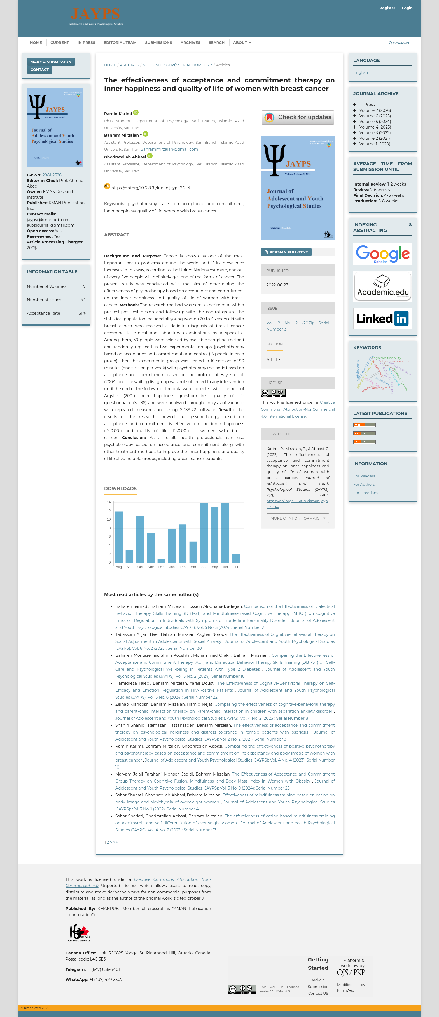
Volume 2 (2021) (373, 138)
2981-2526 (52, 174)
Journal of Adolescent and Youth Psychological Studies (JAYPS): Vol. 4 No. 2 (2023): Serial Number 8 (211, 718)
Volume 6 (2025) (373, 115)
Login (407, 8)
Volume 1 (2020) (373, 143)
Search (217, 42)
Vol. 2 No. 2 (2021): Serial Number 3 (177, 65)
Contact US (318, 993)
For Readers (364, 476)
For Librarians (365, 492)
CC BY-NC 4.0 (280, 991)
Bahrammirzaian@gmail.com (169, 149)
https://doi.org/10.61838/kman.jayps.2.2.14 (150, 187)
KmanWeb (345, 990)
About (240, 42)
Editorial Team (120, 42)
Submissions (158, 42)
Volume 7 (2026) (373, 110)
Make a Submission (51, 62)
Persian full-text (288, 252)
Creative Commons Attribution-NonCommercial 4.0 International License (298, 409)
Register (387, 8)
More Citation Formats (294, 518)
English (360, 72)
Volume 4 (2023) (373, 127)
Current (59, 42)
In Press (86, 42)
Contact (40, 69)
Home (36, 42)
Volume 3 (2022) (373, 132)
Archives (190, 42)
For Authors (364, 484)
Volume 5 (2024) (373, 121)
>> (115, 842)
